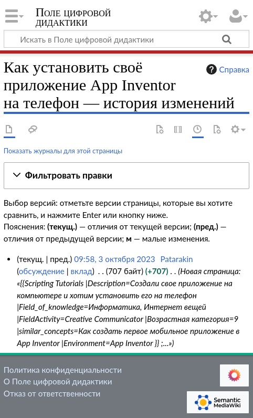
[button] (126, 175)
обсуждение (42, 271)
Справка (227, 69)
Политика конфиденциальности (63, 369)
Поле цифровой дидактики (73, 18)
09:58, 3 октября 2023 (114, 259)
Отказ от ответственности (52, 393)
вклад (81, 271)
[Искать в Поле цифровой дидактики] (126, 38)
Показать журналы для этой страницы (63, 151)
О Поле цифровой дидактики (58, 381)
